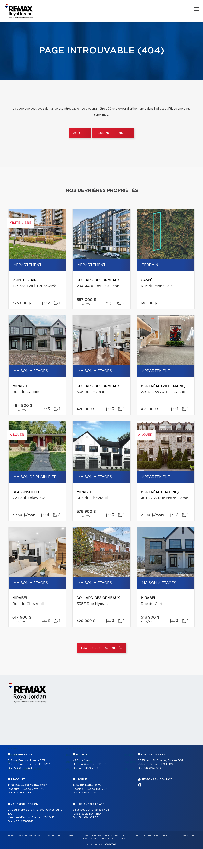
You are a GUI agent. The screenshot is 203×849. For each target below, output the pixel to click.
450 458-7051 (88, 768)
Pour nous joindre (113, 133)
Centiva (109, 844)
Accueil (80, 133)
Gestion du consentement (110, 838)
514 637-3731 (87, 793)
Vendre (129, 749)
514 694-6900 (88, 817)
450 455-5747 (24, 821)
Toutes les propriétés (102, 648)
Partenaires (74, 749)
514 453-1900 (23, 793)
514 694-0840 (153, 768)
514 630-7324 (23, 768)
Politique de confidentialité (161, 836)
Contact (189, 749)
